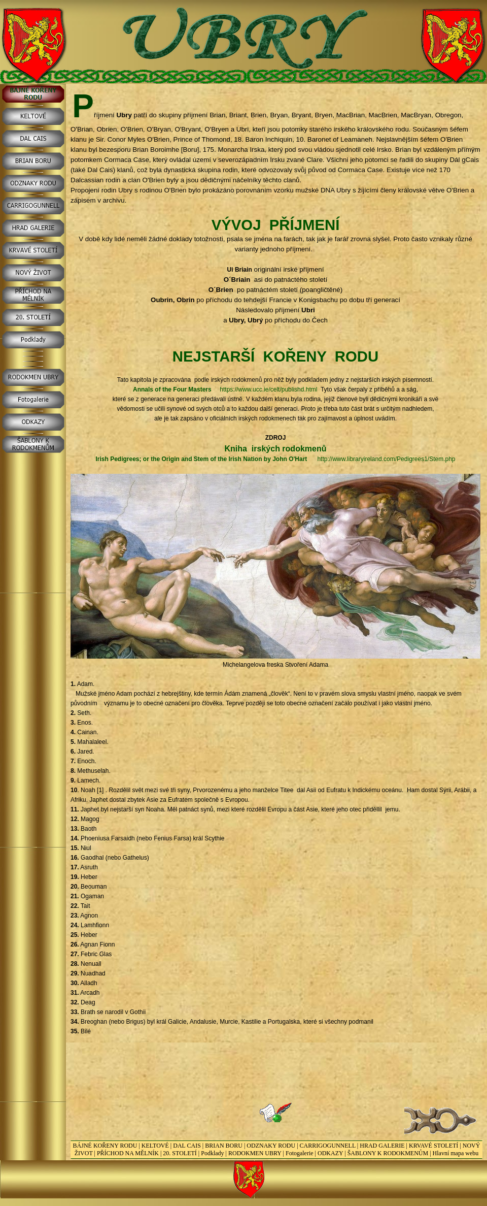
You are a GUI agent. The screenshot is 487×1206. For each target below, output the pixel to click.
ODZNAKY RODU (271, 1145)
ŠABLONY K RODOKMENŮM (388, 1153)
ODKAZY (330, 1153)
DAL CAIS (187, 1145)
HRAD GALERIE (382, 1145)
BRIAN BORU (223, 1145)
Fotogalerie (300, 1153)
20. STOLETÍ (179, 1153)
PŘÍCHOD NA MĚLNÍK (128, 1153)
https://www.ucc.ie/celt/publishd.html (268, 389)
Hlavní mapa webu (456, 1153)
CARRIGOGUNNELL (328, 1145)
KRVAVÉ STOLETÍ (433, 1145)
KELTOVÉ (155, 1145)
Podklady (212, 1153)
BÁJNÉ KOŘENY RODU (105, 1145)
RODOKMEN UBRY (255, 1153)
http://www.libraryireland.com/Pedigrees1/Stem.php (386, 459)
